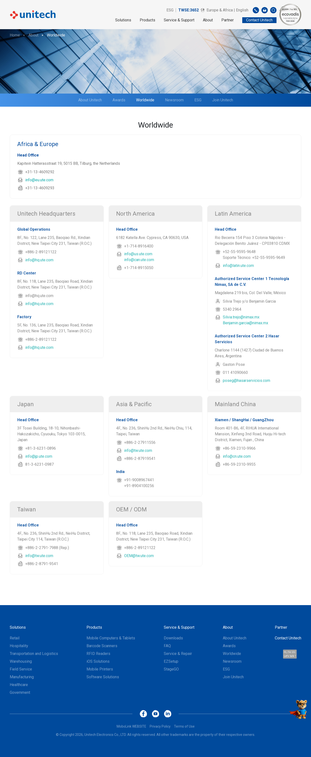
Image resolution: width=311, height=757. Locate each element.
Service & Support (179, 20)
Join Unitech (222, 100)
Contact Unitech (288, 638)
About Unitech (90, 100)
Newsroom (174, 100)
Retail (14, 638)
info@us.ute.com (138, 270)
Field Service (21, 669)
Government (20, 692)
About (208, 20)
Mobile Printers (99, 669)
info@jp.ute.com (38, 473)
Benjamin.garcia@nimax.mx (245, 339)
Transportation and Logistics (34, 653)
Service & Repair (178, 653)
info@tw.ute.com (138, 467)
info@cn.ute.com (237, 473)
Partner (227, 20)
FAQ (167, 646)
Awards (118, 100)
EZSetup (171, 661)
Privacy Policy (160, 726)
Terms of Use (184, 726)
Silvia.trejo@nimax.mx (241, 333)
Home (15, 35)
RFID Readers (98, 653)
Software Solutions (102, 677)
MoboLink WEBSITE (131, 726)
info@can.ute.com (139, 276)
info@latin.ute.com (238, 282)
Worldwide (56, 35)
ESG (169, 10)
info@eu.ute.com (39, 180)
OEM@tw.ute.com (139, 572)
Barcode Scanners (101, 646)
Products (147, 20)
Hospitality (19, 646)
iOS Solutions (98, 661)
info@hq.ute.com (39, 276)
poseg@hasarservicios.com (246, 397)
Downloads (173, 638)
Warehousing (21, 661)
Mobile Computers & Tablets (110, 638)
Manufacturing (22, 677)
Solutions (123, 20)
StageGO (171, 669)
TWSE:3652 (188, 10)
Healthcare (19, 684)
